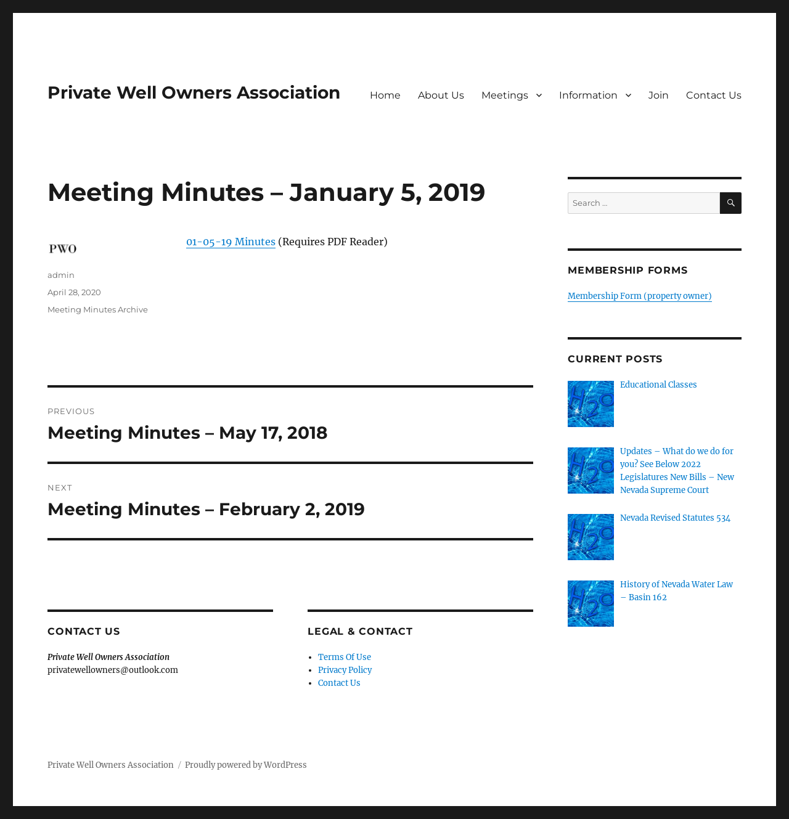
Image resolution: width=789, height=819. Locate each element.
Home (385, 95)
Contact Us (714, 95)
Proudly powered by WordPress (246, 765)
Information (588, 95)
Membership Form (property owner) (640, 296)
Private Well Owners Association (193, 92)
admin (61, 275)
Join (658, 95)
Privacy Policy (345, 670)
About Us (441, 95)
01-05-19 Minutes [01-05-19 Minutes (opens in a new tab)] (231, 241)
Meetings (504, 95)
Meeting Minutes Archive (97, 309)
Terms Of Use (344, 657)
